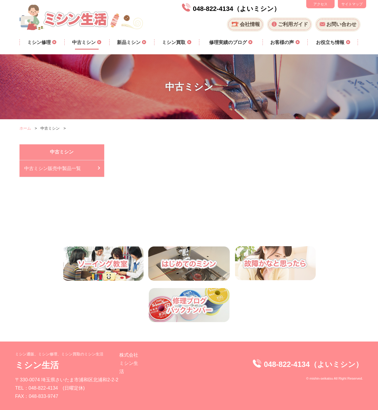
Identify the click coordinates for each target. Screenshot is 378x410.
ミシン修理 (39, 42)
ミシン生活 (37, 365)
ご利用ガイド (293, 24)
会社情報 (250, 24)
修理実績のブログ (228, 42)
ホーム (25, 128)
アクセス (320, 4)
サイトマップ (352, 4)
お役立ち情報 (331, 42)
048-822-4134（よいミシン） (236, 8)
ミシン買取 (174, 42)
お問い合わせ (341, 24)
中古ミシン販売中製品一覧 (52, 168)
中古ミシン (84, 42)
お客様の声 (282, 42)
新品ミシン (129, 42)
